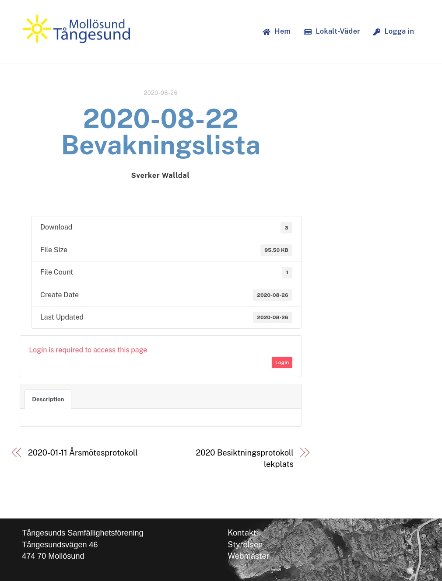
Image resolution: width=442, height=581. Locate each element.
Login (282, 362)
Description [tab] (48, 399)
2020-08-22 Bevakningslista (160, 131)
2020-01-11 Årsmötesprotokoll (83, 452)
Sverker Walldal (160, 175)
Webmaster (249, 555)
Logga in (393, 31)
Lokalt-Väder (332, 31)
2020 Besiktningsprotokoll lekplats (244, 458)
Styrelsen (245, 544)
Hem (277, 31)
